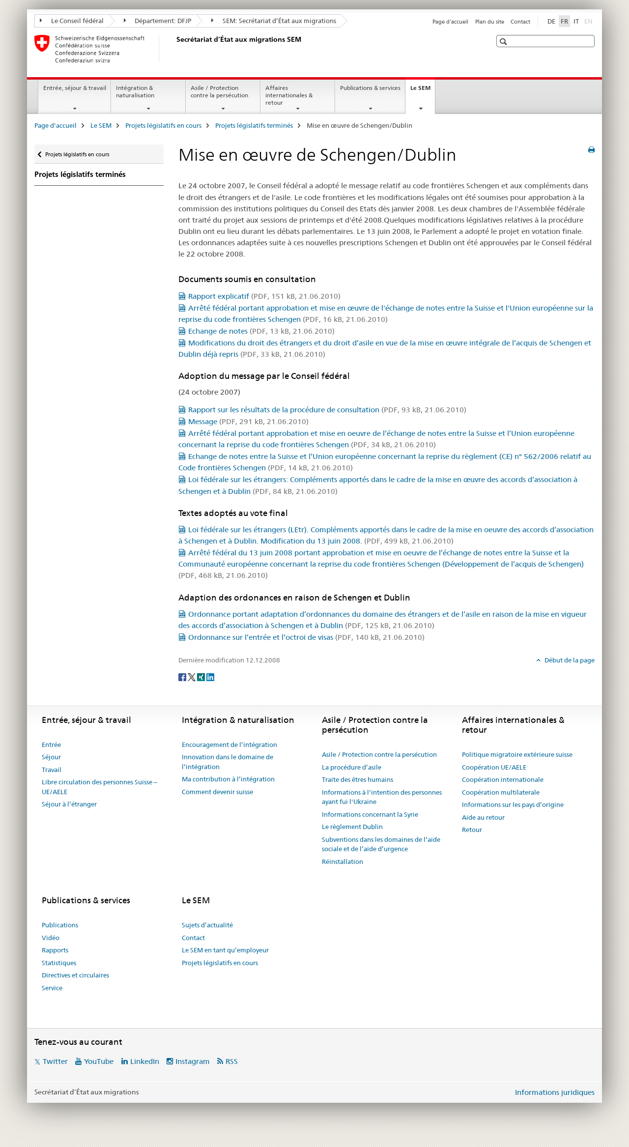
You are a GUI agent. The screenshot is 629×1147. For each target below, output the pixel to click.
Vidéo (50, 938)
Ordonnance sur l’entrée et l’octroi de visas (306, 637)
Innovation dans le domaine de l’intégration (227, 762)
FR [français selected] (564, 21)
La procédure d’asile (351, 767)
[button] (504, 41)
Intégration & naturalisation (135, 91)
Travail (51, 770)
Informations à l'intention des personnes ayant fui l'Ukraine (382, 797)
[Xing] (201, 677)
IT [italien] (576, 21)
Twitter (55, 1061)
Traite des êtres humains (357, 779)
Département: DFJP (158, 21)
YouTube (99, 1061)
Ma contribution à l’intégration (228, 779)
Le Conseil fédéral (72, 21)
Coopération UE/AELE (494, 767)
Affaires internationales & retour (289, 95)
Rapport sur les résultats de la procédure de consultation (327, 409)
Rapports (55, 950)
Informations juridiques (555, 1092)
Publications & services (370, 87)
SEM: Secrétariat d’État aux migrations (273, 21)
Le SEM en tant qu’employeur (225, 950)
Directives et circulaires (75, 975)
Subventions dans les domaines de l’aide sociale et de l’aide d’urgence (381, 844)
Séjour (51, 757)
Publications (60, 925)
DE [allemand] (551, 21)
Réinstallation (342, 861)
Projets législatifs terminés (254, 125)
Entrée (51, 744)
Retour (472, 829)
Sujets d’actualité (207, 925)
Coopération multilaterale (501, 792)
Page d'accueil (450, 21)
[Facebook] (183, 677)
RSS (232, 1061)
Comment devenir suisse (217, 792)
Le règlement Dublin (352, 827)
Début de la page (569, 660)
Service (52, 988)
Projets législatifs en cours (163, 125)
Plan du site (489, 21)
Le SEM (422, 91)
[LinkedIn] (210, 677)
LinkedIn (144, 1061)
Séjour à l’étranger (69, 804)
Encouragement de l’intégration (229, 744)
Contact (520, 21)
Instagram (192, 1061)
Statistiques (59, 963)
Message (248, 421)
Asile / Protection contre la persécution (219, 91)
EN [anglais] (589, 20)
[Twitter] (192, 677)
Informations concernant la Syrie (370, 814)
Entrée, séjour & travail (74, 87)
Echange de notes (261, 331)
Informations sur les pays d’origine (513, 804)
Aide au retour (483, 817)
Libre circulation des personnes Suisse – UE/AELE (99, 787)
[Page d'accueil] (174, 48)
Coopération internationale (502, 779)
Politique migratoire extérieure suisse (517, 754)
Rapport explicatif (264, 296)
